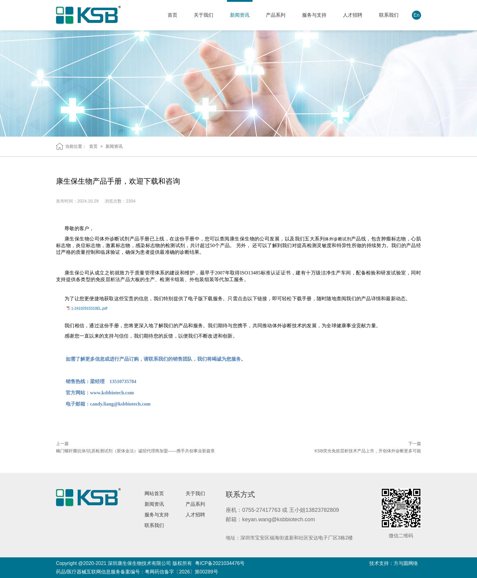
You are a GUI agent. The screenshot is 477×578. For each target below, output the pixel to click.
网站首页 (154, 493)
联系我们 (389, 15)
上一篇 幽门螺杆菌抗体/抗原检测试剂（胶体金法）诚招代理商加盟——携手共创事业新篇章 (135, 447)
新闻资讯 (239, 15)
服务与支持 (314, 15)
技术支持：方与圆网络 (393, 563)
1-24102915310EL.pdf (89, 308)
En (416, 15)
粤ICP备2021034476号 (220, 563)
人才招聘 (352, 15)
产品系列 (275, 15)
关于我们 (203, 15)
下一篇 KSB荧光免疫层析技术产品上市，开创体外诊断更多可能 (368, 447)
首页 (172, 15)
